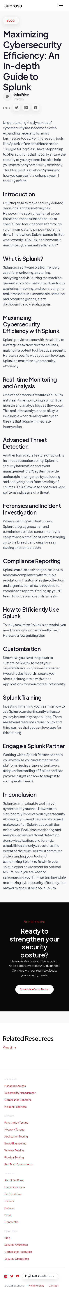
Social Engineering (15, 1143)
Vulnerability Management (20, 1092)
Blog (7, 1237)
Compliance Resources (18, 1251)
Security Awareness (16, 1244)
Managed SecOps (15, 1085)
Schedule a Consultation (34, 989)
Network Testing (14, 1129)
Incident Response (15, 1106)
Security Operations (16, 1258)
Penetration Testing (16, 1122)
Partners (9, 1208)
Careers (9, 1201)
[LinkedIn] (5, 1276)
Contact (53, 1285)
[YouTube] (17, 1276)
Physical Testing (14, 1157)
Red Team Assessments (18, 1164)
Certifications (12, 1194)
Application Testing (16, 1136)
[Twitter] (11, 1276)
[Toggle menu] (61, 5)
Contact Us (11, 1222)
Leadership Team (14, 1187)
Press (7, 1215)
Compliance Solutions (17, 1099)
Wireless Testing (14, 1150)
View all (7, 1047)
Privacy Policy (36, 1285)
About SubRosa (14, 1180)
